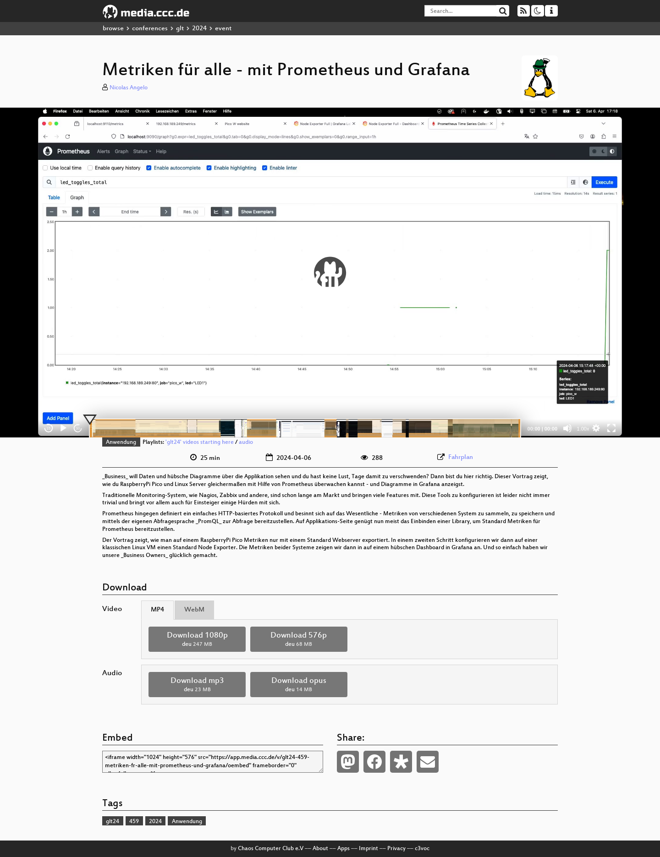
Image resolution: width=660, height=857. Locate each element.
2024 (199, 29)
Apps (343, 849)
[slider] (305, 428)
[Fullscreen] (611, 428)
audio (246, 442)
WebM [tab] (194, 610)
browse (113, 29)
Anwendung (121, 442)
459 (134, 822)
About (320, 849)
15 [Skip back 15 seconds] (49, 428)
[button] (330, 272)
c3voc (422, 849)
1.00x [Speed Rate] (583, 428)
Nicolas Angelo (129, 88)
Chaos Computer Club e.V (270, 849)
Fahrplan (460, 457)
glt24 (112, 822)
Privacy (396, 849)
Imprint (368, 849)
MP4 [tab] (157, 610)
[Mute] (567, 428)
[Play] (63, 428)
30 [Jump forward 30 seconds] (78, 428)
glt (180, 29)
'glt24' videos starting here (199, 442)
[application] (330, 272)
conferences (150, 29)
